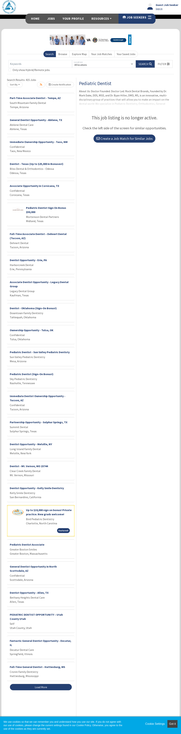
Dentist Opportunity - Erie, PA (28, 260)
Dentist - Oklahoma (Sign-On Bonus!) (33, 308)
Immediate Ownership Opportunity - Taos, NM (39, 142)
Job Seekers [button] (137, 17)
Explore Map (79, 54)
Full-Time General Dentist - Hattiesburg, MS (37, 667)
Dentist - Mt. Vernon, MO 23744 (29, 466)
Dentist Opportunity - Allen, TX (29, 592)
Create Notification (60, 84)
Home (35, 19)
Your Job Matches (101, 54)
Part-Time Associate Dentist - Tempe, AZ (35, 98)
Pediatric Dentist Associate (27, 544)
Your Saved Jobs (126, 54)
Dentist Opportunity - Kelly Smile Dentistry (37, 488)
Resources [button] (100, 19)
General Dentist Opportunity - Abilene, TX (36, 120)
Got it (172, 723)
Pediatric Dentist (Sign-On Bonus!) (31, 374)
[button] (164, 64)
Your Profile (73, 19)
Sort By (14, 84)
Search (50, 54)
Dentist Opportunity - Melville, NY (31, 444)
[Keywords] (40, 64)
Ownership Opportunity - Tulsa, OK (31, 330)
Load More (41, 687)
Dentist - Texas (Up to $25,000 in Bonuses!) (36, 164)
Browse (62, 54)
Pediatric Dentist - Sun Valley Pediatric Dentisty (40, 352)
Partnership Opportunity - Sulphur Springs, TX (38, 422)
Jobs (51, 19)
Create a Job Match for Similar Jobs (124, 138)
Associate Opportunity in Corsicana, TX (34, 186)
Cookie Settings (155, 723)
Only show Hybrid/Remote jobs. (31, 70)
